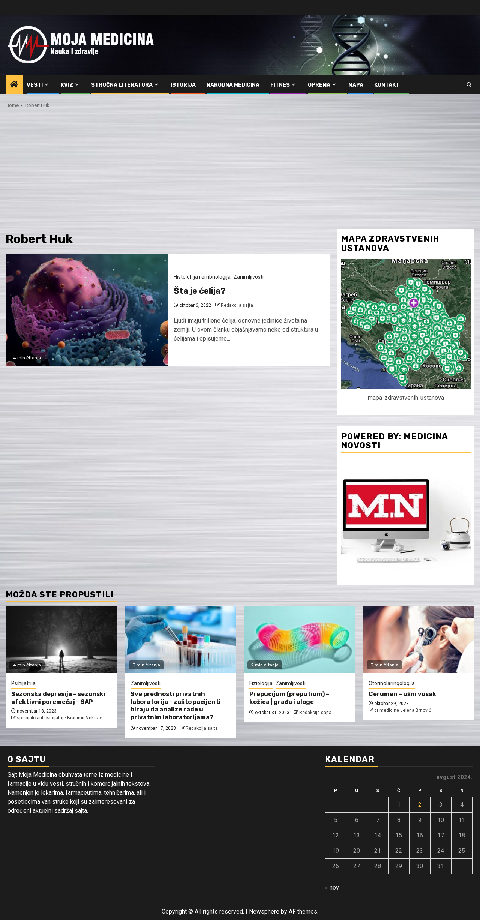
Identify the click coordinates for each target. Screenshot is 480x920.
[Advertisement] (240, 172)
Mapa (355, 85)
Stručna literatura (122, 85)
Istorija (183, 85)
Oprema (319, 85)
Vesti (35, 85)
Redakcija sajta (237, 305)
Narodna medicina (233, 85)
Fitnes (280, 85)
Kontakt (386, 85)
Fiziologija (261, 683)
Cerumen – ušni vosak (402, 694)
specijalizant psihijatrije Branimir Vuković (59, 717)
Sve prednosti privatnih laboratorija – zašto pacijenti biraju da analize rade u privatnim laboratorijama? (175, 705)
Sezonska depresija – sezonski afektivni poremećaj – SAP (58, 697)
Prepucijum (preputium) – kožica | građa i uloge (289, 697)
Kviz (67, 85)
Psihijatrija (23, 683)
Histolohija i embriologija (202, 277)
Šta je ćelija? (200, 291)
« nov (332, 887)
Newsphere (264, 911)
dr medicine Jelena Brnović (402, 710)
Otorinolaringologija (392, 683)
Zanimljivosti (249, 277)
